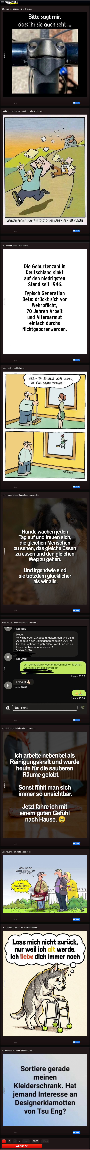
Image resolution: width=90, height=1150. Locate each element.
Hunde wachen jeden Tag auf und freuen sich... (20, 495)
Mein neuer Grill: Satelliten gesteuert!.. (17, 852)
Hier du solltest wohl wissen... (13, 368)
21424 (26, 1141)
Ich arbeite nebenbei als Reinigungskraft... (18, 728)
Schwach (10, 104)
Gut (4, 104)
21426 (45, 1141)
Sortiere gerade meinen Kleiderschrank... (18, 1050)
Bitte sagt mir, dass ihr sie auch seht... (17, 9)
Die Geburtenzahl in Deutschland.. (15, 245)
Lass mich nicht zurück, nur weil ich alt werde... (20, 928)
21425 (35, 1141)
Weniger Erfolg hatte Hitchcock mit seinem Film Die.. (22, 111)
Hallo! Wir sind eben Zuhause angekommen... (20, 623)
